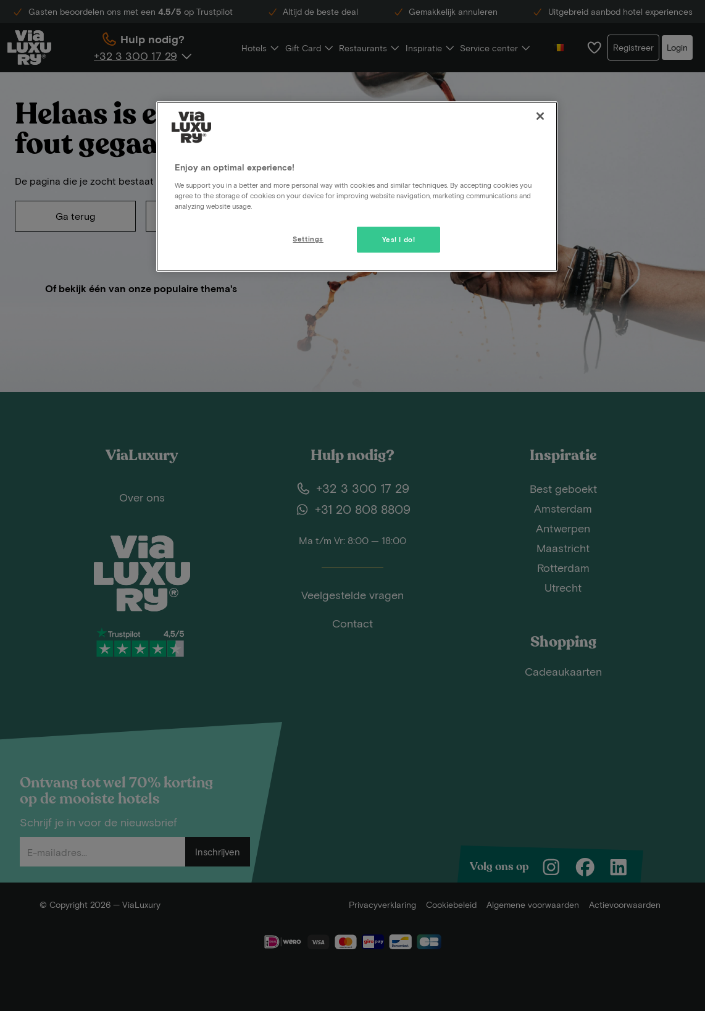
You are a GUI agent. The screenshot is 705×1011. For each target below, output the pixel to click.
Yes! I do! (398, 239)
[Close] (540, 116)
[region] (356, 186)
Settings (308, 239)
